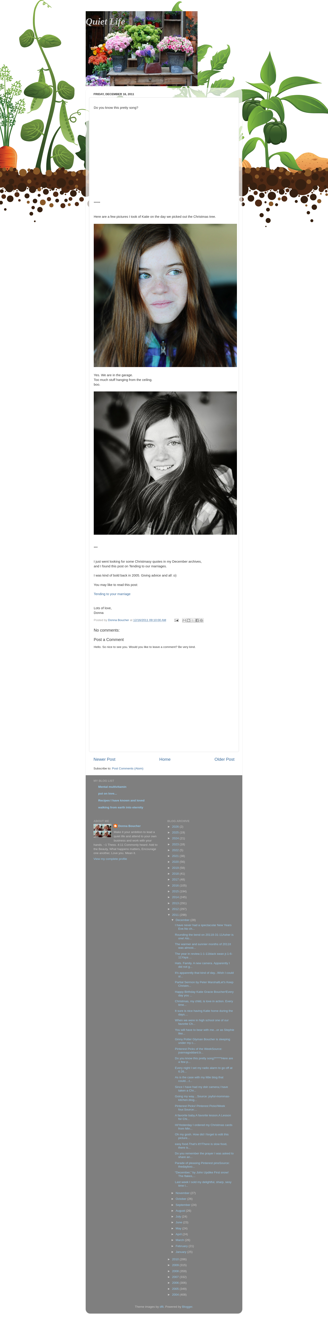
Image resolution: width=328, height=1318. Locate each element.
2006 (176, 1282)
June (179, 1222)
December (183, 920)
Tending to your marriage (112, 594)
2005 (176, 1288)
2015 (176, 891)
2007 (176, 1277)
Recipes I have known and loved (121, 800)
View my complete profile (110, 859)
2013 (176, 903)
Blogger (187, 1306)
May (179, 1228)
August (181, 1210)
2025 (176, 832)
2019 (176, 867)
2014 (176, 897)
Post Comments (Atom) (127, 768)
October (181, 1199)
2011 (176, 914)
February (182, 1246)
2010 (176, 1259)
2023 (176, 844)
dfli (162, 1306)
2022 (176, 850)
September (183, 1205)
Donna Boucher (129, 826)
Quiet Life (105, 21)
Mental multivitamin (112, 786)
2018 (176, 873)
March (180, 1240)
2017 (176, 879)
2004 (176, 1294)
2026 (176, 826)
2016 (176, 885)
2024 (176, 838)
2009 (176, 1265)
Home (164, 759)
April (179, 1234)
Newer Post (104, 759)
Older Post (224, 759)
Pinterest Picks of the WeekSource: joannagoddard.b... (198, 1050)
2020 (176, 861)
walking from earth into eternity (120, 807)
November (183, 1193)
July (179, 1216)
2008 (176, 1271)
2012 (176, 909)
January (181, 1252)
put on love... (107, 793)
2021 (176, 856)
